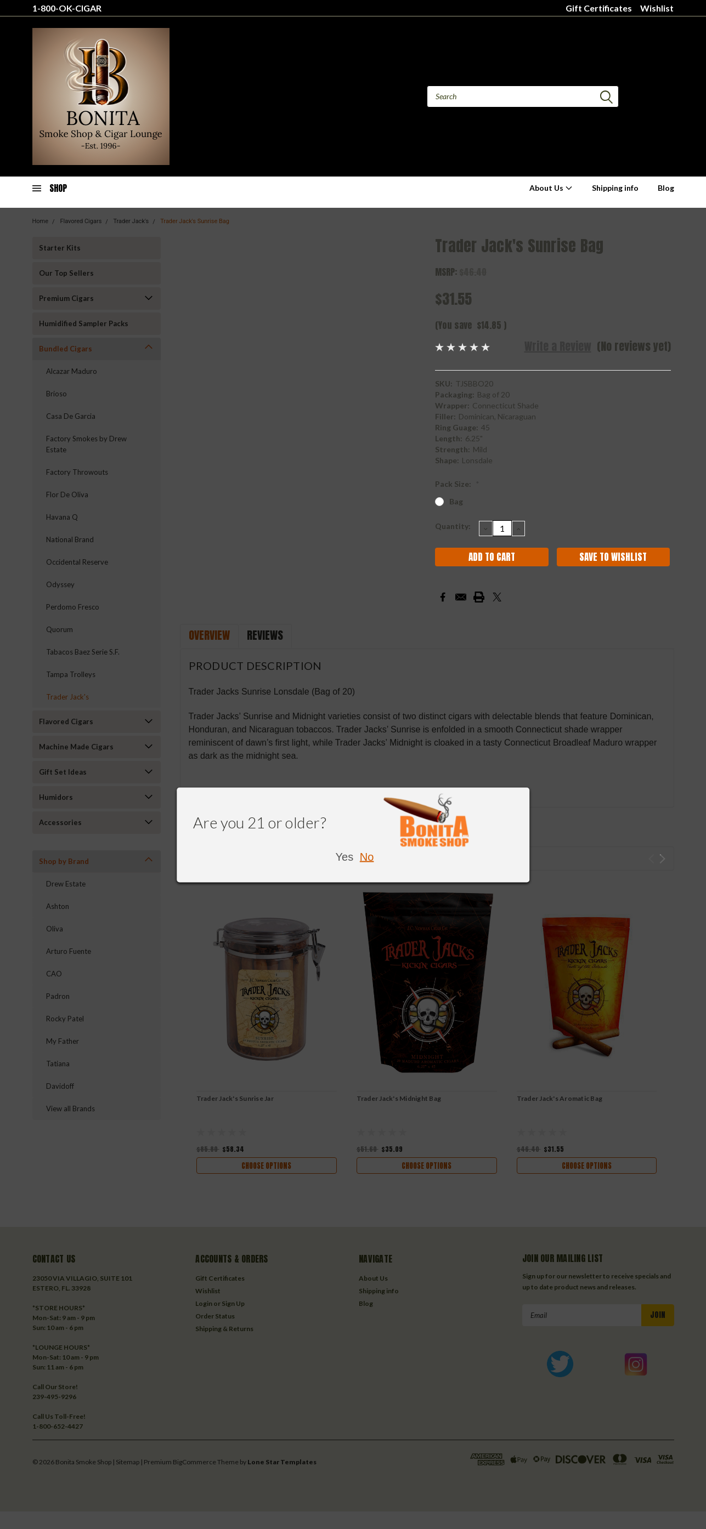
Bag (456, 501)
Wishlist (657, 8)
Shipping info (615, 187)
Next (662, 859)
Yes (345, 857)
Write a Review (557, 346)
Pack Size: (457, 483)
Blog (666, 187)
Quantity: (453, 526)
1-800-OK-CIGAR (66, 8)
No (367, 857)
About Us (551, 187)
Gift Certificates (599, 8)
